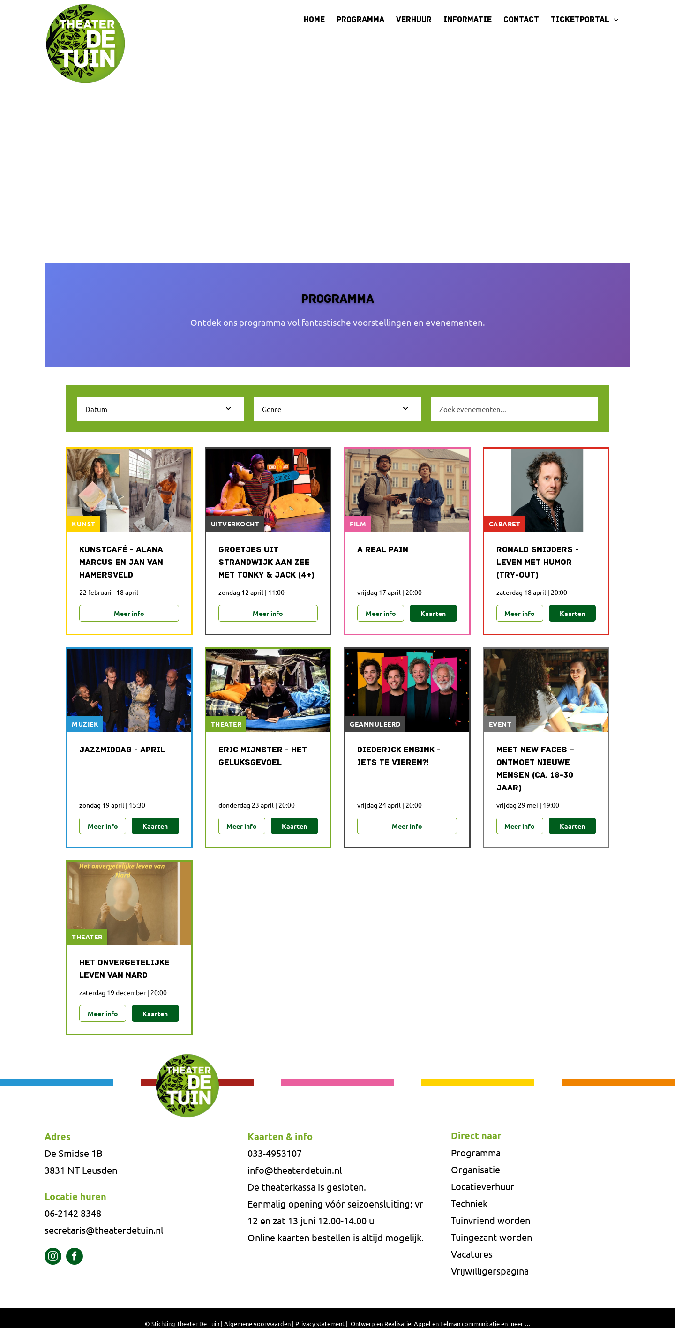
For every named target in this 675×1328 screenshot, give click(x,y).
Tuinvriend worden (490, 1220)
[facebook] (74, 1256)
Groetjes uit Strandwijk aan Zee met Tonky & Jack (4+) (266, 563)
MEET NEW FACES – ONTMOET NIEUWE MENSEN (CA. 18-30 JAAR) (535, 769)
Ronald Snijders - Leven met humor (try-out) (537, 563)
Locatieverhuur (482, 1187)
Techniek (469, 1203)
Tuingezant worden (491, 1237)
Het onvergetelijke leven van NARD (124, 969)
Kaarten (433, 613)
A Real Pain (382, 550)
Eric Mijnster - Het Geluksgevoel (262, 756)
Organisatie (475, 1170)
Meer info (129, 613)
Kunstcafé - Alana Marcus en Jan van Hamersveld (121, 563)
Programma (476, 1153)
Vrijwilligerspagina (490, 1271)
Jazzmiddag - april (122, 750)
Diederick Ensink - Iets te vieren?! (399, 756)
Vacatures (472, 1254)
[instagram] (53, 1256)
